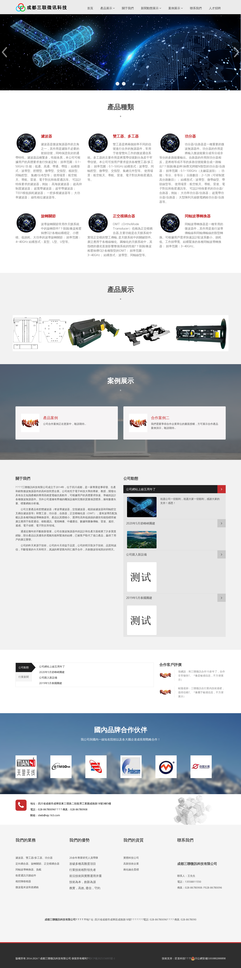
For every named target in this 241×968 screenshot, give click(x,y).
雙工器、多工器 (126, 136)
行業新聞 (23, 677)
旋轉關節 (48, 216)
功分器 (190, 136)
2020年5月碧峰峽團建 (140, 523)
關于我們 (128, 8)
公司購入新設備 (136, 554)
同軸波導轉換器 (198, 216)
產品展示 (107, 8)
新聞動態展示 (151, 8)
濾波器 (46, 136)
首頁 (90, 8)
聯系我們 (196, 8)
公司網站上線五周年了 (141, 489)
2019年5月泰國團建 (139, 598)
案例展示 (175, 8)
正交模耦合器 (124, 216)
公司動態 (23, 667)
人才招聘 (215, 8)
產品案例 (50, 417)
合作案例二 (160, 417)
